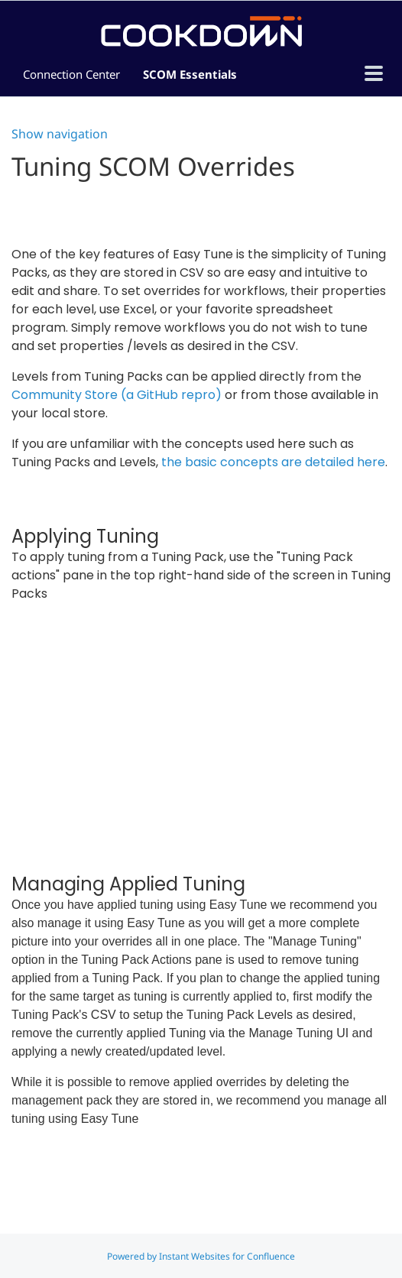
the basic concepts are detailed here (273, 462)
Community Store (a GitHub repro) (116, 395)
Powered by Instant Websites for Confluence (201, 1256)
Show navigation (59, 134)
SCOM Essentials (190, 74)
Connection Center (71, 74)
